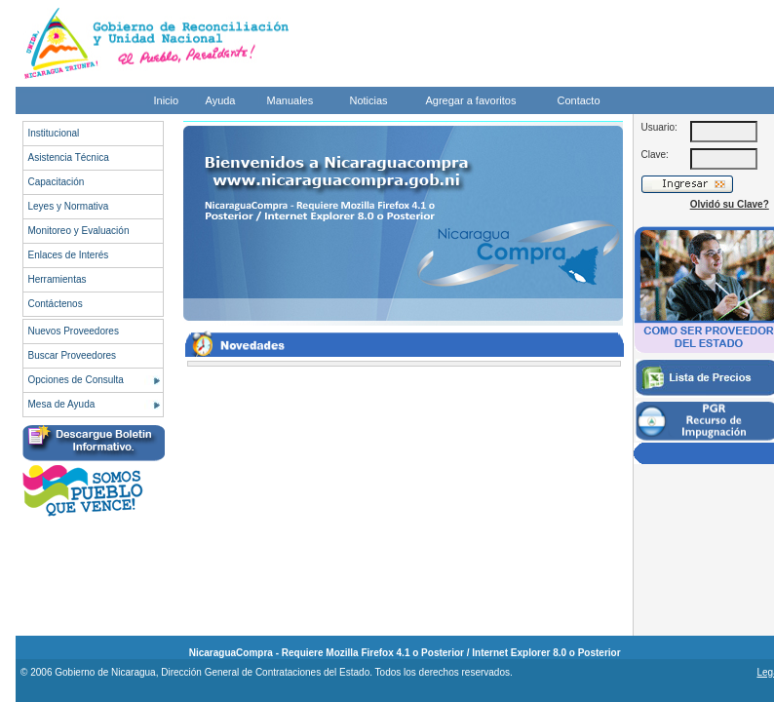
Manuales (290, 100)
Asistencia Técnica (68, 157)
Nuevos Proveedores (73, 331)
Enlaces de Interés (68, 255)
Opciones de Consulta (76, 379)
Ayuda (221, 100)
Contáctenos (55, 303)
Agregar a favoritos (471, 100)
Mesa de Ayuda (62, 404)
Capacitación (56, 181)
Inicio (166, 100)
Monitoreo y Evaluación (79, 230)
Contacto (579, 100)
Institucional (54, 133)
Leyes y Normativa (68, 206)
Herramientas (57, 279)
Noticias (369, 100)
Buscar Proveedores (72, 355)
